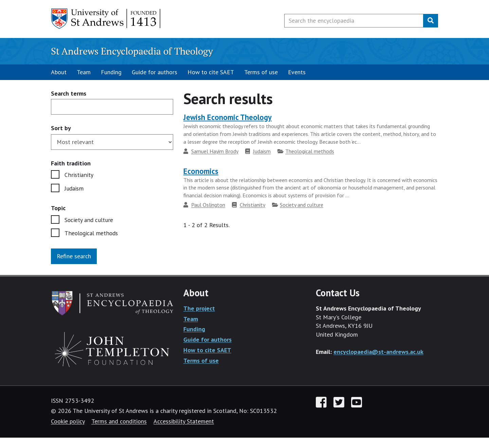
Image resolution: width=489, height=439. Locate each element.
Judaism (75, 189)
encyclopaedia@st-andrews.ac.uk (378, 353)
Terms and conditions (119, 422)
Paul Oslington (208, 204)
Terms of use (261, 72)
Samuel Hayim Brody (214, 151)
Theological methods (92, 234)
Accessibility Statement (183, 422)
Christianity (79, 175)
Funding (111, 72)
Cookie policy (68, 422)
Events (297, 72)
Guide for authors (154, 72)
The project (199, 310)
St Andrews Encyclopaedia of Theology (132, 51)
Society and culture (89, 220)
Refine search (74, 257)
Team (84, 72)
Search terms (68, 93)
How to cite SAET (210, 72)
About (59, 72)
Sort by (61, 128)
